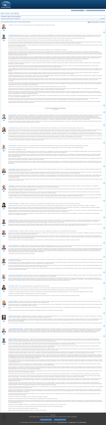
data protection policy (62, 424)
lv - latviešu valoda (88, 10)
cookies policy (72, 424)
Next (11, 13)
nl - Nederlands (94, 10)
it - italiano (87, 10)
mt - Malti (93, 10)
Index (3, 13)
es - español (73, 10)
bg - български (71, 10)
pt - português (97, 10)
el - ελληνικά (80, 10)
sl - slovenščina (101, 10)
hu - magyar (91, 10)
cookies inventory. (82, 424)
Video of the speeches (94, 22)
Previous (8, 13)
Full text (17, 13)
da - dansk (76, 10)
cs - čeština (74, 10)
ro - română (98, 10)
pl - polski (95, 10)
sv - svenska (104, 10)
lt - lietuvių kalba (90, 10)
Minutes (102, 22)
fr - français (83, 10)
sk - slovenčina (100, 10)
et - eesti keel (78, 10)
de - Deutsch (77, 10)
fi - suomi (102, 10)
